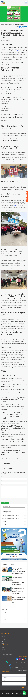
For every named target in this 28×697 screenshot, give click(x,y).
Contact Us (3, 647)
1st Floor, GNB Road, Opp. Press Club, (19, 667)
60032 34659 (11, 662)
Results (14, 521)
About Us (3, 636)
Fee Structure (3, 651)
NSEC (14, 205)
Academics (3, 639)
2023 (5, 619)
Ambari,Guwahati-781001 (22, 670)
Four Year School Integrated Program (14, 515)
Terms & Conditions (5, 652)
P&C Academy (19, 50)
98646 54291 (24, 662)
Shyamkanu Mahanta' (6, 203)
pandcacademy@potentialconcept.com (19, 664)
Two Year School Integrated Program (14, 518)
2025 (5, 612)
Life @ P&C (3, 638)
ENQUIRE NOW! (27, 196)
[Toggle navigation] (26, 2)
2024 (5, 616)
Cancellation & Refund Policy (7, 654)
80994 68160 (17, 662)
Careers (2, 643)
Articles (14, 524)
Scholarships (3, 649)
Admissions (3, 641)
